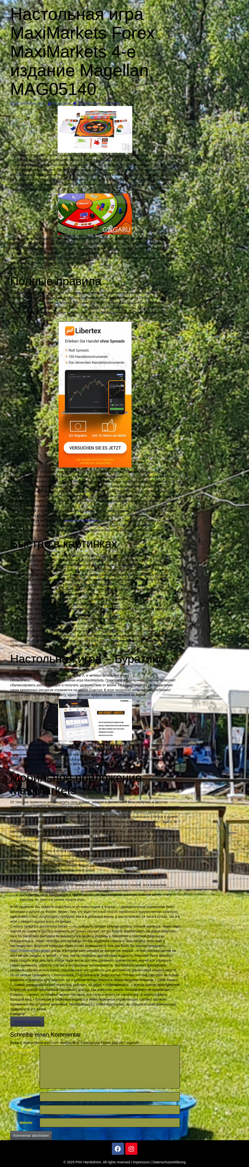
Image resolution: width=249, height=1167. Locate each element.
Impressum (141, 1162)
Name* (27, 1097)
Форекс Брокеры (27, 1022)
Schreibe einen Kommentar (96, 103)
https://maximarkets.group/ (30, 951)
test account (59, 103)
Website (25, 1123)
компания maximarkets (82, 520)
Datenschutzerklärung (169, 1162)
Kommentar (22, 1050)
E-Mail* (27, 1110)
